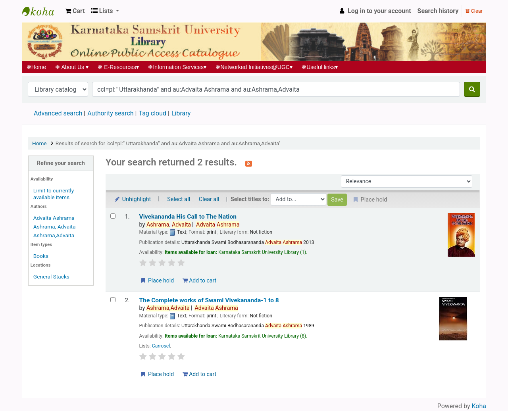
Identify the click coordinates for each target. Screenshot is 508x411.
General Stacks (51, 276)
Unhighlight (132, 199)
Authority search (110, 113)
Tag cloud (152, 113)
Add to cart (199, 280)
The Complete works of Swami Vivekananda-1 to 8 (209, 300)
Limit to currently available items (53, 193)
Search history (438, 11)
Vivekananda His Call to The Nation (188, 216)
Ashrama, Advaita (54, 226)
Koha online (42, 11)
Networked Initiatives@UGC (254, 67)
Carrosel (161, 346)
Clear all (209, 199)
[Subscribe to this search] (248, 163)
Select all (178, 199)
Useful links (320, 67)
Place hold (157, 280)
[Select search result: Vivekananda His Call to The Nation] (112, 216)
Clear (474, 11)
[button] (75, 11)
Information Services (177, 67)
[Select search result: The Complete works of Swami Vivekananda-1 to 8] (112, 299)
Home (36, 67)
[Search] (472, 89)
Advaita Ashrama (54, 218)
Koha (479, 406)
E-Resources (118, 67)
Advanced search (58, 113)
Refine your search (61, 163)
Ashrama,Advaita (53, 235)
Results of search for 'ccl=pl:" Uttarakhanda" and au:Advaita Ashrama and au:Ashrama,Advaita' (168, 143)
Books (40, 256)
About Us (72, 67)
